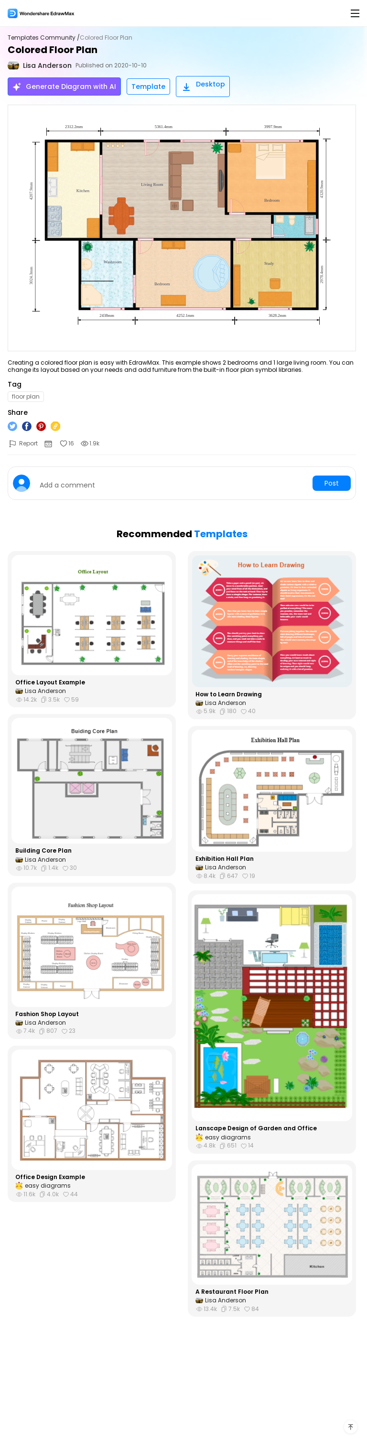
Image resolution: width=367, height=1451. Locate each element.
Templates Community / (44, 37)
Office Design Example (50, 1177)
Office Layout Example (50, 682)
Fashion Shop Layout (47, 1014)
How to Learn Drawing (228, 694)
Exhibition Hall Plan (224, 858)
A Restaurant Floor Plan (232, 1292)
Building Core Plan (43, 850)
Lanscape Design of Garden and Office (256, 1128)
